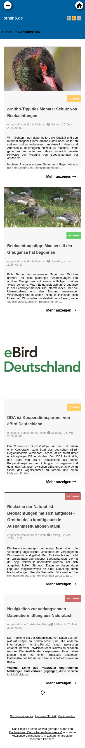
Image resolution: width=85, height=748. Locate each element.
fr (69, 18)
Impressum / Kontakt (45, 716)
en (79, 18)
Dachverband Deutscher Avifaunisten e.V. (35, 732)
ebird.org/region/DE (19, 456)
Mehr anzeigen (61, 176)
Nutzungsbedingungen (21, 716)
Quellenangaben (66, 716)
